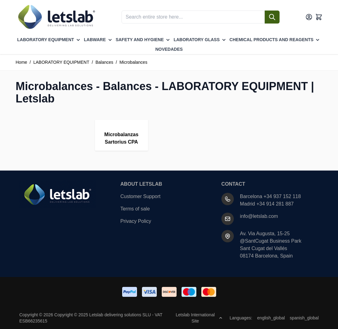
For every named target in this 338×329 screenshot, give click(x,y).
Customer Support (140, 196)
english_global (271, 317)
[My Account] (309, 17)
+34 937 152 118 (282, 196)
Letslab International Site (199, 317)
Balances (104, 62)
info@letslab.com (259, 216)
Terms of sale (135, 208)
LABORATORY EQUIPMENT (61, 62)
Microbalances (133, 62)
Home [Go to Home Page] (21, 62)
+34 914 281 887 (275, 203)
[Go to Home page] (56, 17)
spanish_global (304, 317)
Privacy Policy (135, 221)
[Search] (272, 17)
